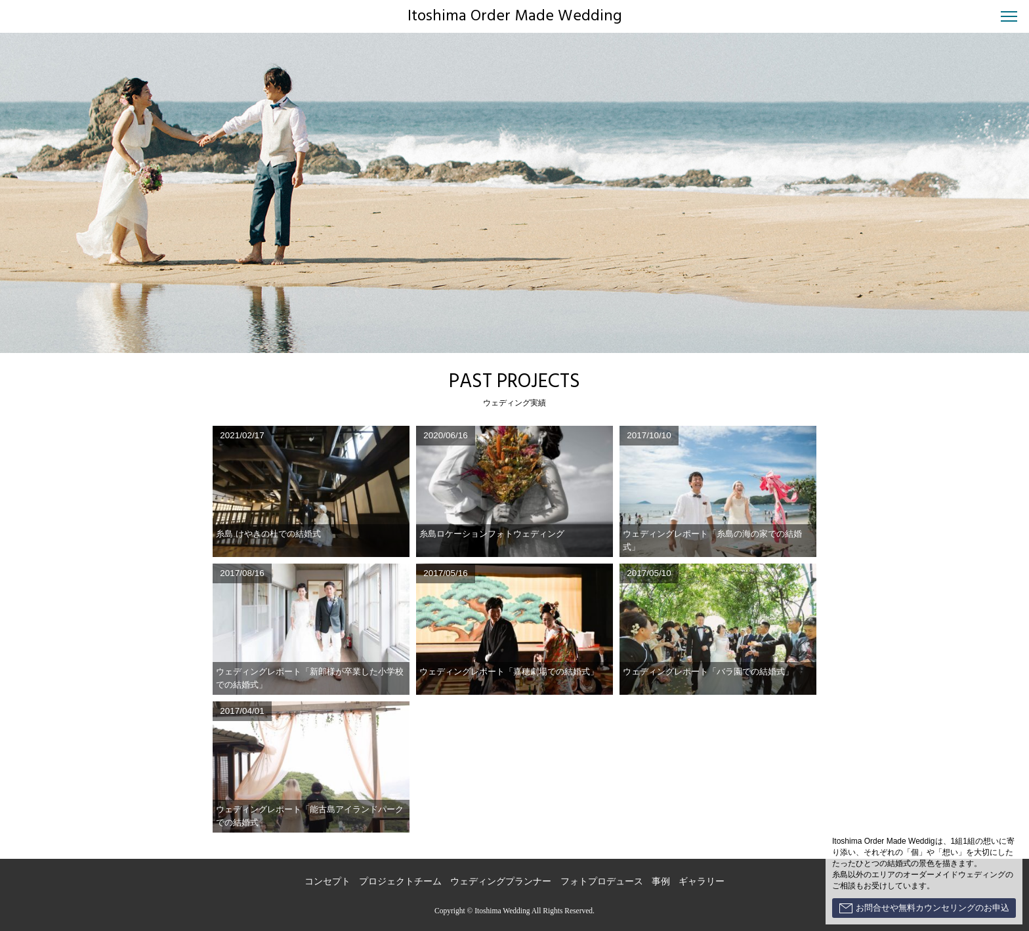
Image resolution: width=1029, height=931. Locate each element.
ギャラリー (701, 881)
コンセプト (327, 881)
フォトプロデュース (601, 881)
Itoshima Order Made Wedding (515, 16)
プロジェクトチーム (400, 881)
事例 (661, 881)
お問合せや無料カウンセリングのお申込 (924, 908)
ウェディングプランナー (500, 881)
